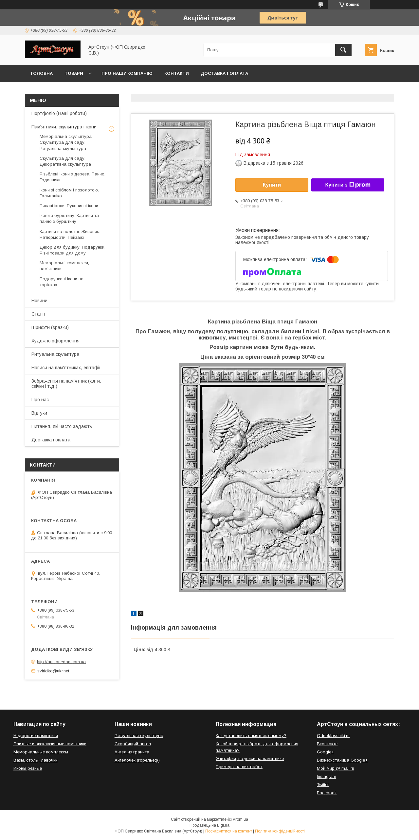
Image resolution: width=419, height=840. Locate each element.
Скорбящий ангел (133, 743)
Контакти (176, 73)
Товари (73, 73)
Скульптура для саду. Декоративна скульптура (65, 161)
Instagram (326, 776)
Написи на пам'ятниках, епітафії (65, 367)
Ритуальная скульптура (139, 735)
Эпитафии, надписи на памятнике (250, 758)
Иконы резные (27, 768)
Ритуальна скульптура (55, 354)
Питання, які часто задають (61, 426)
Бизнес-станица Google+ (342, 760)
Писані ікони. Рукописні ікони (69, 205)
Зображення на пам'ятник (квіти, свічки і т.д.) (66, 383)
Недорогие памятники (35, 735)
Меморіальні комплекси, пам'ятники (64, 265)
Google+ (325, 751)
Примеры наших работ (239, 766)
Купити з (347, 185)
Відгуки (39, 413)
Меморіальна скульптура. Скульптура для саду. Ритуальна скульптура (66, 142)
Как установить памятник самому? (251, 735)
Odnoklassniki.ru (333, 735)
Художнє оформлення (55, 340)
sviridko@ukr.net (53, 670)
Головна (42, 73)
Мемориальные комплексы (40, 751)
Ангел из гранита (132, 751)
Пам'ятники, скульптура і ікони (64, 126)
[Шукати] (343, 50)
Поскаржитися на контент (228, 831)
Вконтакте (327, 743)
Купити (272, 185)
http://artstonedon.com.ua (61, 661)
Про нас (40, 399)
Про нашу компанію (127, 73)
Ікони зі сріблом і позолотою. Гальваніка (69, 193)
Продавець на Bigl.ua (209, 825)
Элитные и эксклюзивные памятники (49, 743)
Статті (38, 314)
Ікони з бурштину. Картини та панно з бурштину (69, 218)
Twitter (323, 784)
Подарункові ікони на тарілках (61, 281)
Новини (39, 300)
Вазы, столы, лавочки (35, 760)
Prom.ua (240, 819)
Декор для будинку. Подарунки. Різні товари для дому (72, 250)
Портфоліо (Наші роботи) (59, 113)
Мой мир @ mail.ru (335, 768)
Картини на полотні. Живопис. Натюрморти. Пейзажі (70, 234)
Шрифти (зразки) (50, 327)
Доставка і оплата (224, 73)
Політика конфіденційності (280, 831)
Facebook (327, 792)
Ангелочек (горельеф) (137, 760)
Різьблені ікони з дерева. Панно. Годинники (72, 177)
